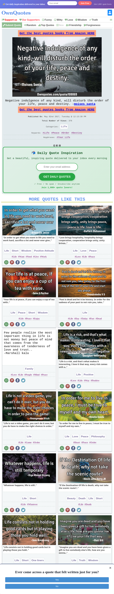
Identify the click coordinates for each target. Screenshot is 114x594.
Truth (95, 20)
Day (77, 328)
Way (87, 390)
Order (66, 139)
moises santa (84, 107)
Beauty (71, 508)
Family (29, 378)
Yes (57, 580)
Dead (99, 328)
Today (85, 328)
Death (82, 508)
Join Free (85, 3)
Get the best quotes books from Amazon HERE (57, 34)
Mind (37, 384)
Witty (60, 20)
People (28, 384)
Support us (11, 20)
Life (64, 132)
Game (28, 452)
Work (44, 266)
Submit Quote (13, 25)
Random (31, 25)
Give (36, 266)
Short (15, 260)
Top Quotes (47, 25)
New (61, 25)
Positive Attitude (44, 260)
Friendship (75, 25)
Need (29, 266)
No (57, 586)
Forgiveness (93, 25)
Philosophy (98, 446)
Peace (56, 139)
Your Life (64, 143)
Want (21, 266)
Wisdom (82, 20)
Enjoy (37, 328)
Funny (48, 20)
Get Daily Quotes (57, 184)
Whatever (33, 514)
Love (70, 20)
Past (92, 328)
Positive (88, 384)
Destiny (77, 139)
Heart (77, 452)
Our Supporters (31, 20)
